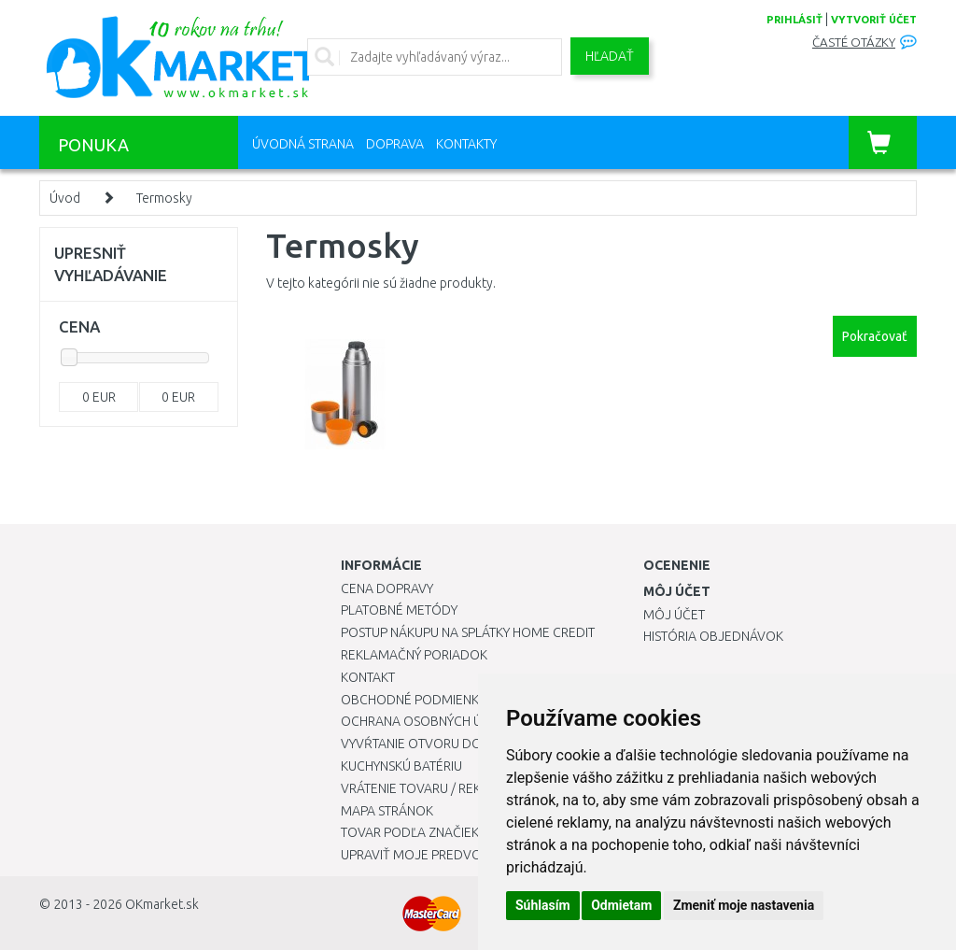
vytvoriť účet (874, 19)
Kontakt (368, 677)
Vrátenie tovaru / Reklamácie (437, 788)
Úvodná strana (303, 143)
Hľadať (609, 56)
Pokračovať (874, 336)
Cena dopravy (387, 588)
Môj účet (674, 614)
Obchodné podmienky (413, 699)
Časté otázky (853, 42)
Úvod (64, 198)
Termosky (164, 198)
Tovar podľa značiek (410, 832)
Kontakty (466, 143)
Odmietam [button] (621, 905)
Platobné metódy (399, 610)
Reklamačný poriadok (414, 654)
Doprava (395, 143)
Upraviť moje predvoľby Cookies (450, 854)
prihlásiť (794, 19)
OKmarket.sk (162, 904)
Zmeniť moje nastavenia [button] (743, 905)
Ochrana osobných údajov (433, 721)
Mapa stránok (387, 810)
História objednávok (713, 636)
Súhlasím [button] (542, 905)
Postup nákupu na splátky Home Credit (468, 632)
